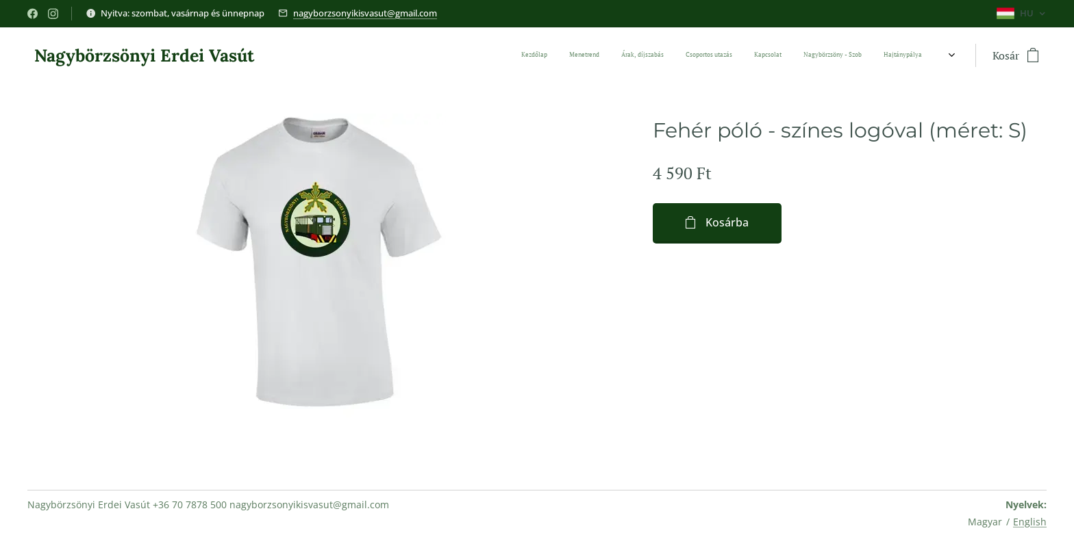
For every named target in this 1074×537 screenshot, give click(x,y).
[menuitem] (656, 55)
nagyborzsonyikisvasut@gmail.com (365, 13)
